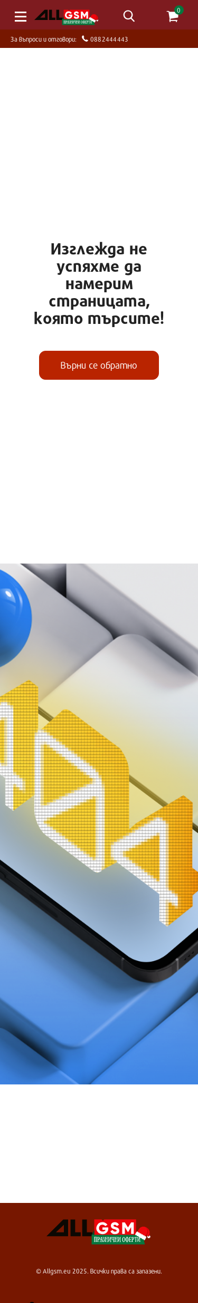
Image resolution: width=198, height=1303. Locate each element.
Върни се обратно (99, 365)
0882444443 (108, 38)
